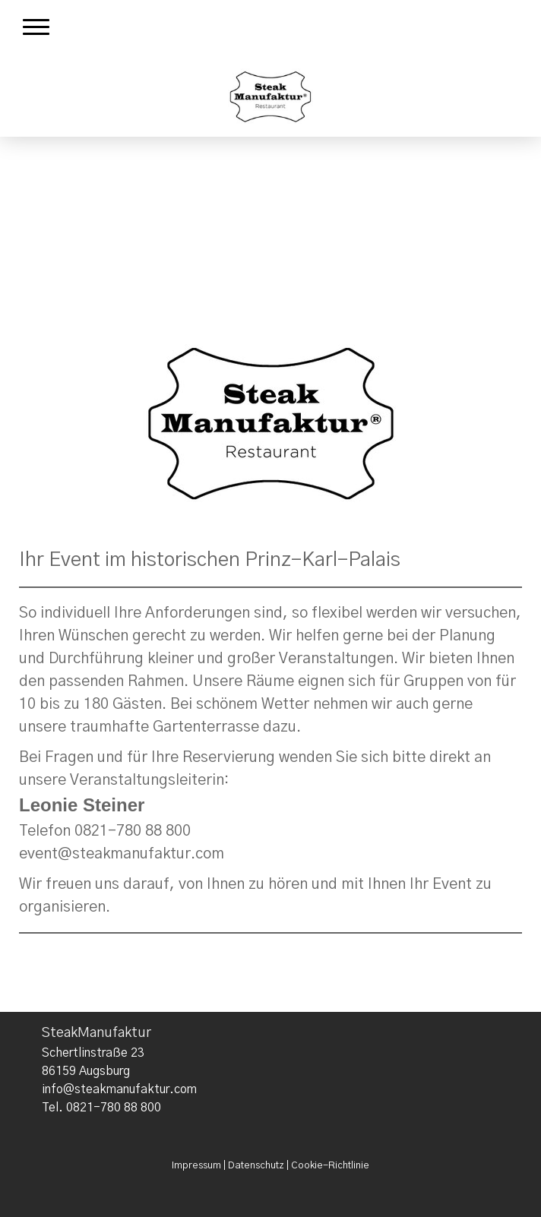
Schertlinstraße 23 (93, 1053)
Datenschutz (256, 1166)
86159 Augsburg (86, 1071)
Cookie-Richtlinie (330, 1166)
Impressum (196, 1166)
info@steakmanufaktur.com (119, 1089)
